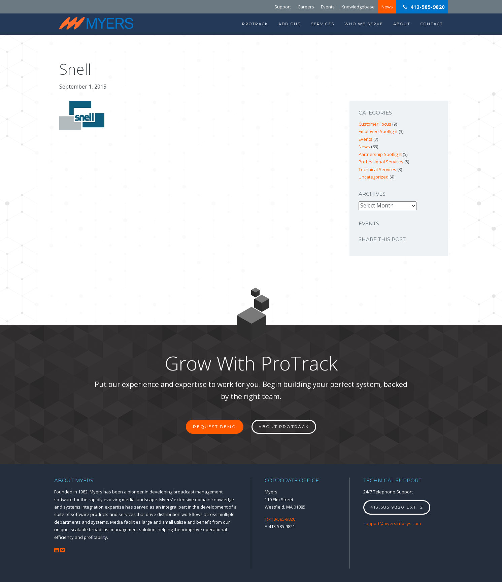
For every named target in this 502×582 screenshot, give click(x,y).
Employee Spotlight (378, 131)
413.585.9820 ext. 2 (396, 507)
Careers (306, 7)
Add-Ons (289, 24)
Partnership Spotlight (380, 154)
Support (282, 7)
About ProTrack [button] (284, 426)
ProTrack (255, 24)
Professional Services (381, 162)
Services (322, 24)
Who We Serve (363, 24)
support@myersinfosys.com (392, 523)
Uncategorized (374, 177)
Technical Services (377, 169)
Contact (432, 24)
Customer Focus (375, 124)
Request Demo (214, 426)
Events (328, 7)
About (401, 24)
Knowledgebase (358, 7)
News (387, 7)
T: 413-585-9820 (280, 519)
